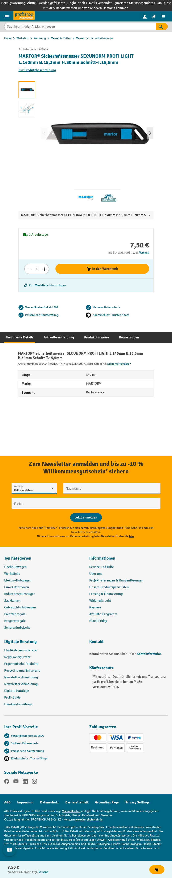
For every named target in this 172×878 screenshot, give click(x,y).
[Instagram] (34, 782)
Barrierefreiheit (76, 802)
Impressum (25, 802)
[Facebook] (6, 782)
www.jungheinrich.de (88, 819)
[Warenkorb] (163, 16)
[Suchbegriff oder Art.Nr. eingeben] (80, 26)
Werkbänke (12, 574)
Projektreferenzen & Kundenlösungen (116, 581)
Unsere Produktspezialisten (109, 587)
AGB (7, 802)
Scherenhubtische (17, 628)
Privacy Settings (137, 802)
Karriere (95, 607)
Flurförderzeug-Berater (21, 650)
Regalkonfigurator (17, 657)
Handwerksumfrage (18, 704)
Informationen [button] (102, 558)
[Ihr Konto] (144, 16)
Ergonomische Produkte (21, 664)
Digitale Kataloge (16, 691)
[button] (43, 643)
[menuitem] (144, 16)
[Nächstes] (150, 133)
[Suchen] (162, 26)
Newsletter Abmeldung (21, 684)
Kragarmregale (15, 621)
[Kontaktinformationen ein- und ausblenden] (9, 850)
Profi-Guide (12, 698)
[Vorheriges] (44, 133)
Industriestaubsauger (19, 594)
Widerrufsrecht (100, 601)
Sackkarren (12, 601)
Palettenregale (15, 614)
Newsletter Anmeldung (21, 677)
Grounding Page (107, 802)
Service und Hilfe (101, 567)
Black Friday (98, 621)
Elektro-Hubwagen (17, 581)
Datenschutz (49, 802)
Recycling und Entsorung (22, 671)
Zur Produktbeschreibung (37, 70)
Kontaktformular (149, 654)
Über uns (95, 574)
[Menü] (6, 16)
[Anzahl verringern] (28, 269)
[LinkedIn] (25, 782)
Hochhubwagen (15, 567)
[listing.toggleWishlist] (44, 285)
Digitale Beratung (20, 641)
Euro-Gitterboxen (16, 587)
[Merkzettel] (154, 16)
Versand (144, 252)
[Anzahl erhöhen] (44, 269)
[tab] (19, 337)
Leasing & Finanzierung (106, 594)
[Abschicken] (86, 517)
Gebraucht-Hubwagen (20, 607)
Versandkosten (71, 811)
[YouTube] (15, 782)
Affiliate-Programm (103, 614)
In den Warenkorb (102, 268)
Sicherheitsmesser (119, 364)
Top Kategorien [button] (17, 558)
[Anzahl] (36, 269)
